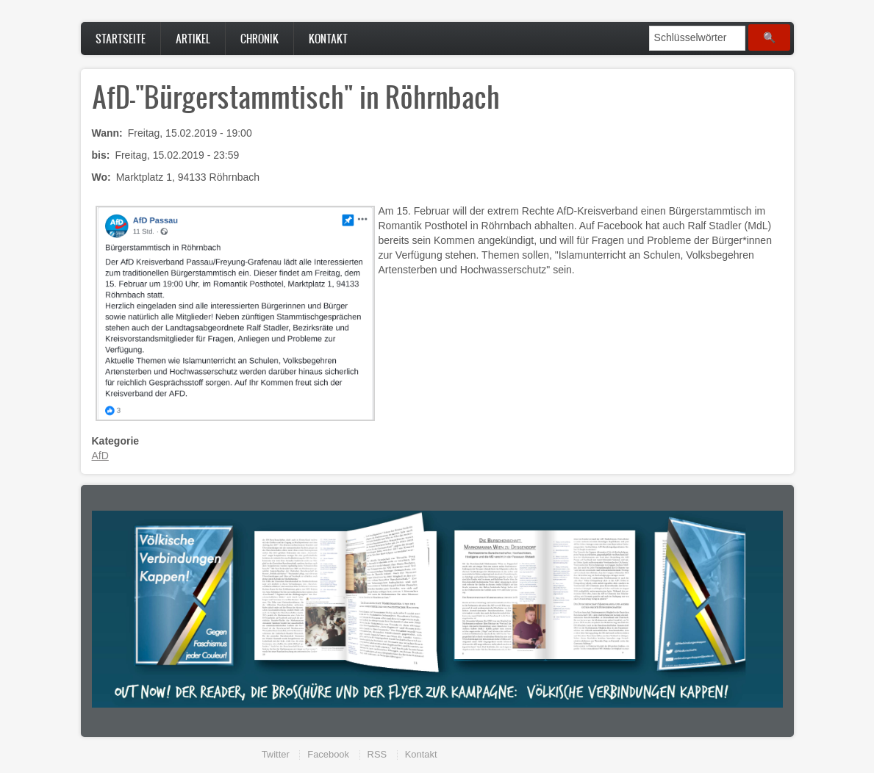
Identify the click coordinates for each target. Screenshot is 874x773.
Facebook (328, 754)
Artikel (193, 38)
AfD (100, 455)
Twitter (276, 754)
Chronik (259, 38)
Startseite (121, 38)
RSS (377, 754)
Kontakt (328, 38)
